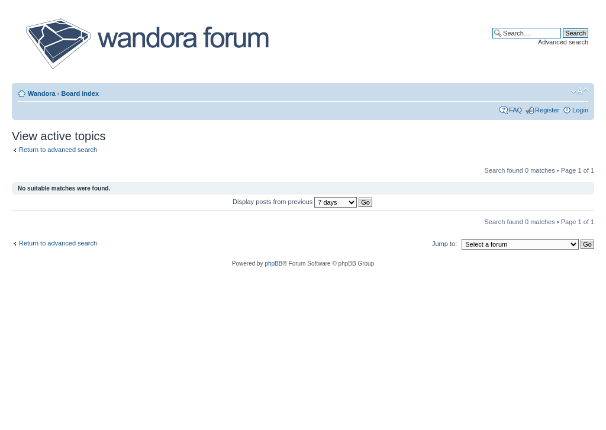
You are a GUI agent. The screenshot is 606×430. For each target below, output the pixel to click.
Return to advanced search (58, 149)
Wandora (42, 93)
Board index (80, 93)
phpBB (273, 263)
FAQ (515, 110)
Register (547, 110)
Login (580, 110)
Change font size (579, 91)
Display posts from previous (302, 201)
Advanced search (563, 42)
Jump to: (444, 243)
